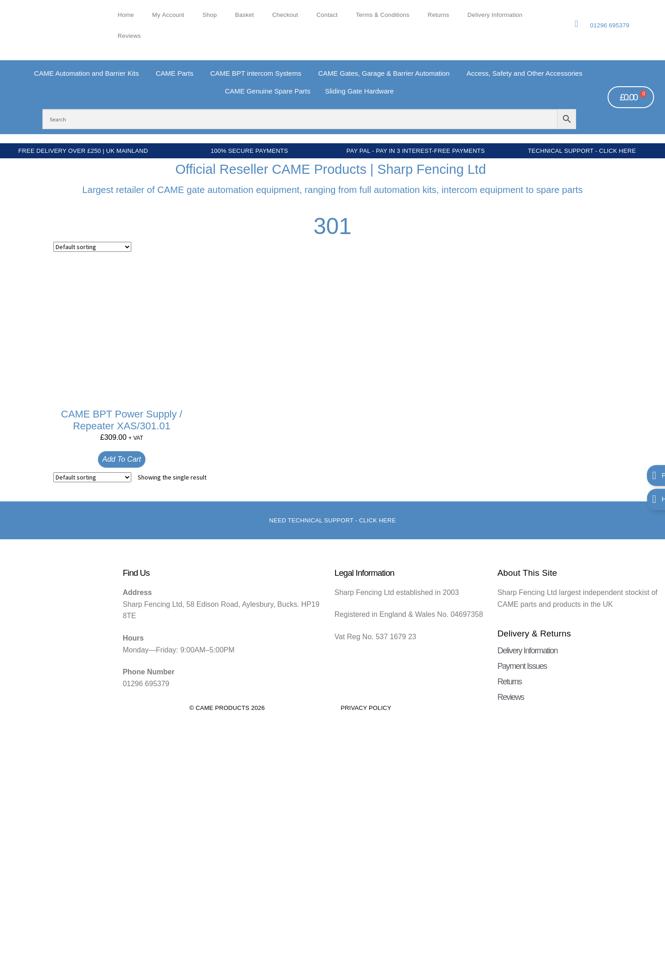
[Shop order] (92, 247)
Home (126, 15)
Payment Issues (521, 666)
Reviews (129, 36)
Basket (244, 15)
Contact (327, 15)
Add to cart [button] (122, 459)
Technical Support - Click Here (582, 150)
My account (168, 15)
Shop (209, 15)
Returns (438, 15)
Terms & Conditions (382, 15)
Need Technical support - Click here (332, 520)
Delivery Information (495, 15)
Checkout (285, 15)
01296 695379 (609, 25)
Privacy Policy (365, 707)
